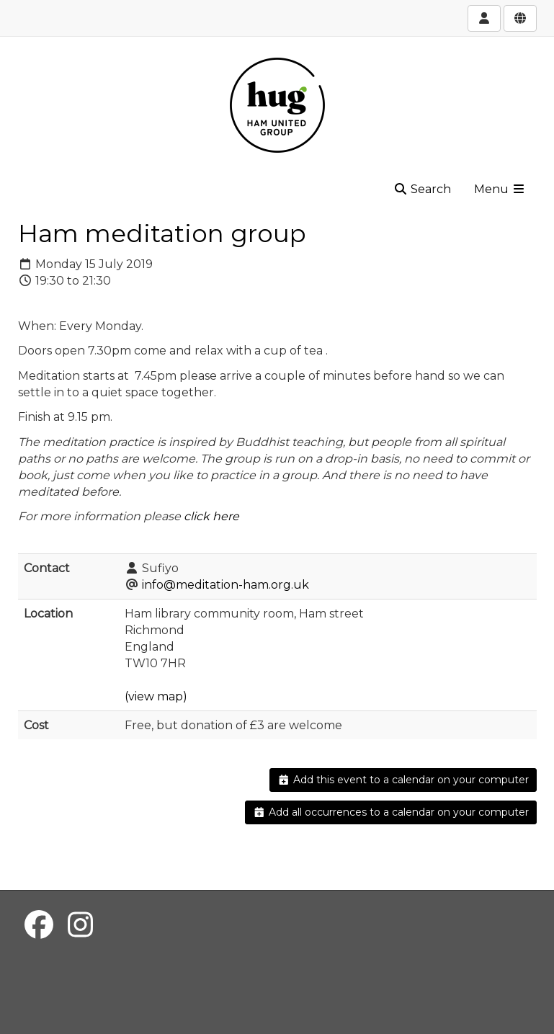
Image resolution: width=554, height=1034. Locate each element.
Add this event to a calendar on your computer (403, 779)
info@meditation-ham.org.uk (225, 585)
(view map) (156, 696)
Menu (500, 189)
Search (422, 189)
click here (211, 516)
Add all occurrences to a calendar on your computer (391, 812)
